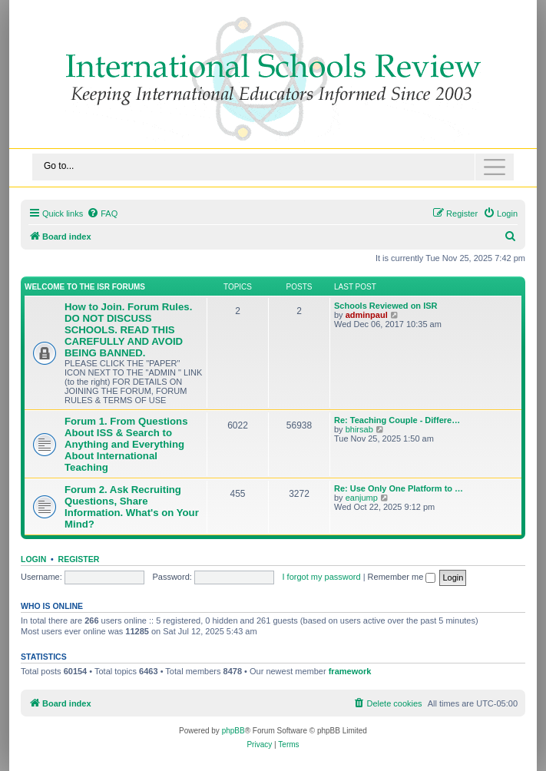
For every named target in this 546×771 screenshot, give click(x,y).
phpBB (233, 730)
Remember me (402, 576)
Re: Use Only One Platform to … (398, 488)
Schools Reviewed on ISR (385, 305)
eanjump (362, 497)
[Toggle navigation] (273, 167)
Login (33, 559)
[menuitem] (102, 213)
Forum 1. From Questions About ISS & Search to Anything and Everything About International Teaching (126, 444)
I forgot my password (322, 576)
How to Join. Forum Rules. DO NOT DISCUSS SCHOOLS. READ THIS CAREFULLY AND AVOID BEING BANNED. (128, 330)
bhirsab (359, 429)
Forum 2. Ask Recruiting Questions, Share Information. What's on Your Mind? (132, 507)
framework (350, 671)
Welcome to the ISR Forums (85, 287)
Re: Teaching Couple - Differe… (397, 420)
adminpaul (367, 314)
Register (79, 559)
